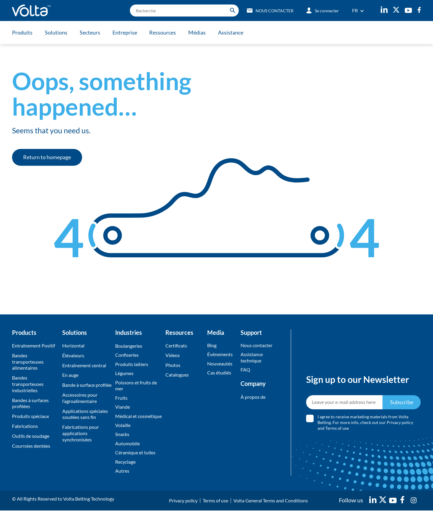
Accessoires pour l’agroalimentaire (79, 398)
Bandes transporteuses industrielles (28, 384)
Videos (172, 355)
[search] (183, 11)
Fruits (121, 398)
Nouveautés (219, 364)
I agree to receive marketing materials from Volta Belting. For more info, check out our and (365, 423)
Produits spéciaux (30, 416)
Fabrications (25, 426)
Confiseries (127, 355)
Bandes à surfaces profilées (30, 403)
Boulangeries (128, 346)
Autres (122, 472)
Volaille (123, 426)
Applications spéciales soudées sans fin (85, 414)
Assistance (232, 32)
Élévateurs (73, 355)
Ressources (164, 32)
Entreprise (125, 32)
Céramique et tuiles (135, 454)
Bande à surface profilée (87, 385)
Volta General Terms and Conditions (270, 502)
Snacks (122, 435)
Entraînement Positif (33, 345)
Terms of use (337, 428)
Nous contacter (256, 345)
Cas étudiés (219, 373)
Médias (198, 32)
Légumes (124, 373)
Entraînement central (84, 365)
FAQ (245, 370)
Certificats (176, 345)
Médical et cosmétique (138, 417)
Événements (220, 354)
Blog (211, 345)
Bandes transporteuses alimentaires (28, 362)
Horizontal (73, 345)
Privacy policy (400, 423)
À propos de (253, 397)
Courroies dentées (31, 446)
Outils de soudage (30, 436)
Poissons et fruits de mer (136, 386)
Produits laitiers (131, 364)
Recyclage (125, 463)
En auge (70, 375)
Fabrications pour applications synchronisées (80, 433)
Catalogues (177, 375)
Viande (122, 408)
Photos (172, 365)
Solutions (56, 32)
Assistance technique (252, 358)
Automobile (127, 444)
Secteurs (90, 32)
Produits (22, 32)
